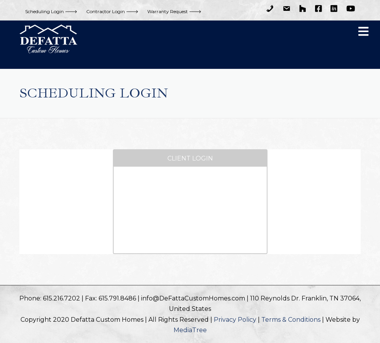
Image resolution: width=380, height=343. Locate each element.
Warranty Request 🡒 (174, 11)
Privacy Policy (235, 319)
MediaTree (190, 330)
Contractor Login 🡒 (112, 11)
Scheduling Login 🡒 (51, 11)
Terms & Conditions (290, 319)
